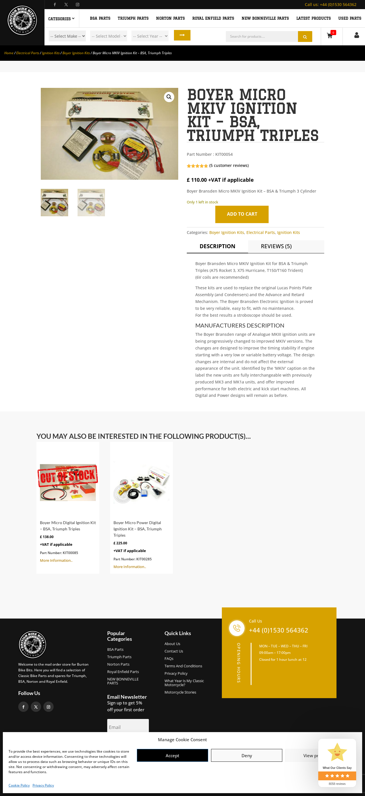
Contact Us (174, 651)
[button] (169, 97)
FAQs (169, 658)
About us (172, 644)
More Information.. (68, 504)
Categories (59, 19)
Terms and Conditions (183, 666)
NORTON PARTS (170, 18)
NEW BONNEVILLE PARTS (265, 18)
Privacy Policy (43, 785)
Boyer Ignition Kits (76, 52)
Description (217, 246)
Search (179, 36)
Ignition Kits (51, 52)
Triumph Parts (119, 657)
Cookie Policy (19, 785)
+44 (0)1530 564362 (330, 4)
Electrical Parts (27, 52)
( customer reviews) (229, 165)
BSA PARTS (100, 18)
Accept (172, 755)
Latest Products (313, 18)
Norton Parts (118, 664)
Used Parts (349, 18)
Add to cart (244, 214)
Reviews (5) (276, 246)
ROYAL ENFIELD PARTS (213, 18)
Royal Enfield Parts (123, 672)
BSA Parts (115, 649)
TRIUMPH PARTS (133, 18)
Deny (247, 755)
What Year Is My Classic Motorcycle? (184, 683)
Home (8, 52)
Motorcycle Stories (180, 692)
